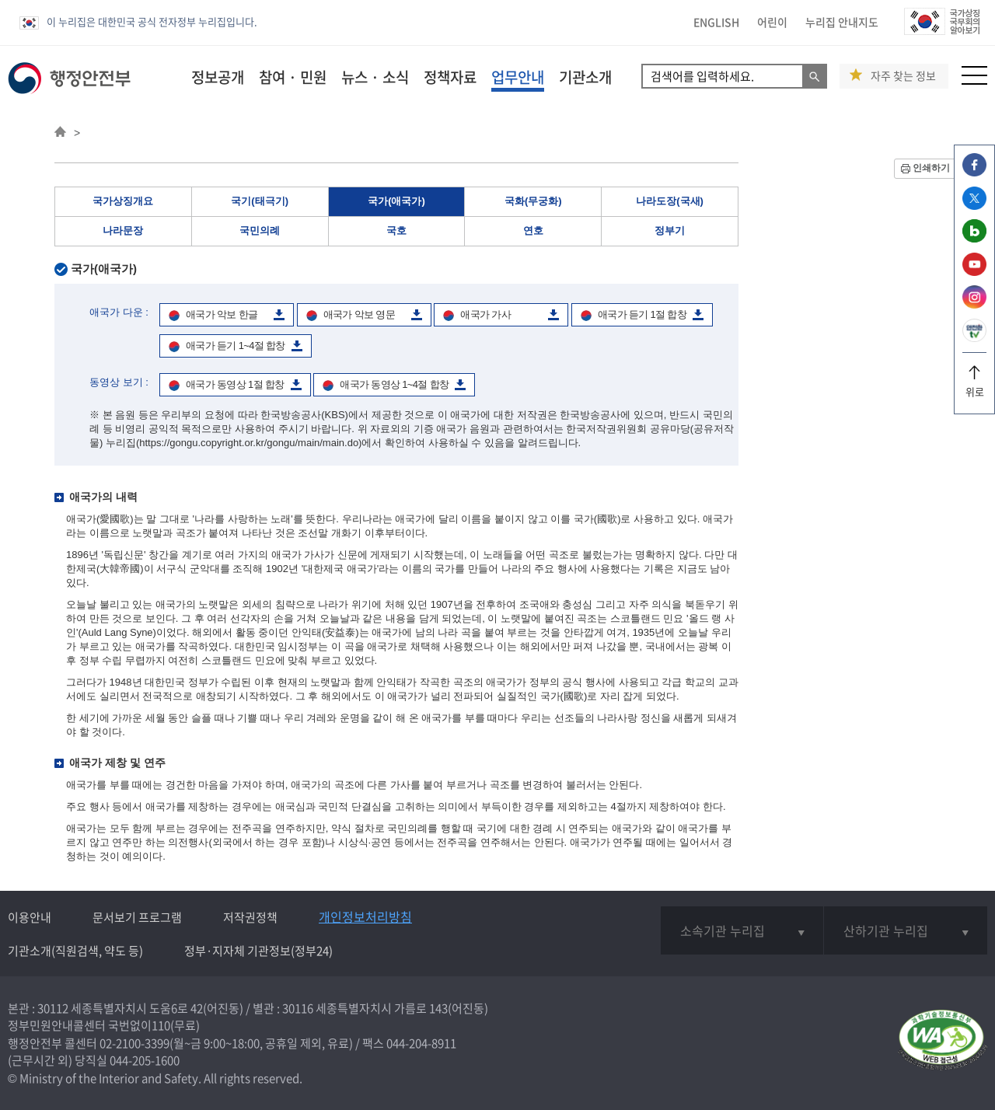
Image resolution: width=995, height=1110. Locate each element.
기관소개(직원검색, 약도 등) (75, 950)
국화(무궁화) (533, 201)
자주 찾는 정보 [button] (903, 75)
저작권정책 (250, 917)
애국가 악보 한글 (221, 314)
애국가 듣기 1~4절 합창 (235, 345)
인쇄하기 (931, 167)
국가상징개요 (123, 201)
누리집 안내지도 (841, 22)
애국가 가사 (485, 314)
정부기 (670, 230)
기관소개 (585, 77)
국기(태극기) (259, 201)
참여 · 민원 (292, 77)
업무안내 (517, 77)
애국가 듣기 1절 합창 (642, 314)
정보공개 (217, 77)
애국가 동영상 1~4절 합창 (394, 384)
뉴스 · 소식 (375, 77)
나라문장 (123, 230)
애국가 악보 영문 (359, 314)
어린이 (772, 22)
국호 (396, 230)
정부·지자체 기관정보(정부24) (258, 950)
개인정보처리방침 (365, 916)
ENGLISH (716, 22)
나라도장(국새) (669, 201)
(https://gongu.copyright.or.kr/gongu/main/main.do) (249, 443)
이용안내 (29, 917)
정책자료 (450, 77)
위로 (974, 386)
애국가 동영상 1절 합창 (235, 384)
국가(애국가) (396, 201)
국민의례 (259, 230)
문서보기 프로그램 (137, 917)
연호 (533, 230)
